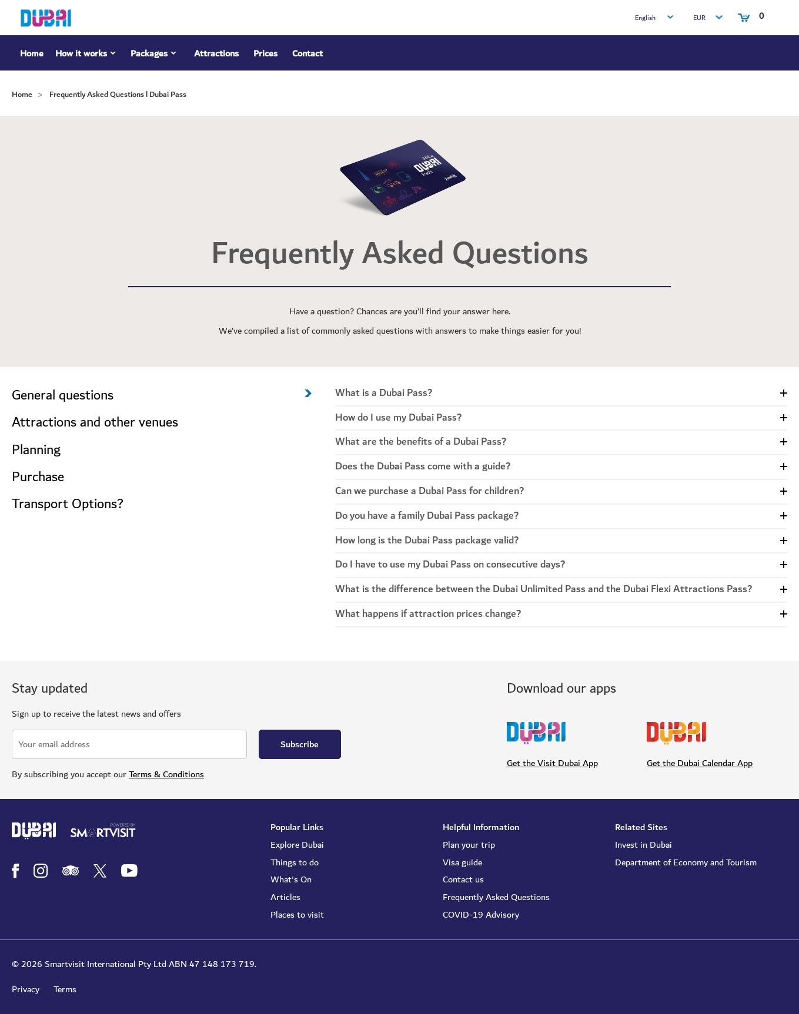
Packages (155, 55)
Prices (265, 53)
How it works (87, 55)
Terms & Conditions (166, 774)
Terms (65, 989)
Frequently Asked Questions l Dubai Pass (117, 94)
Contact (307, 53)
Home (32, 53)
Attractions (216, 53)
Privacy (25, 989)
